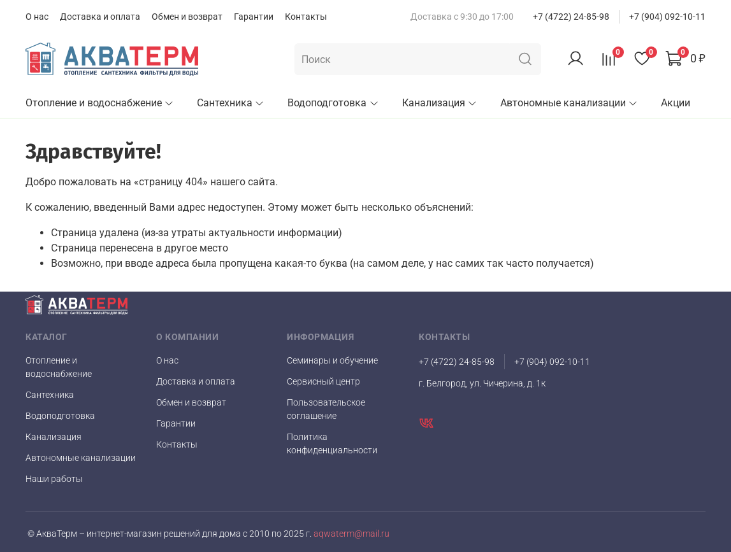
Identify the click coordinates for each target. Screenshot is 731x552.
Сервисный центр (323, 381)
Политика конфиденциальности (332, 443)
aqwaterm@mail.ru (350, 533)
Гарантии (253, 16)
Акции (675, 103)
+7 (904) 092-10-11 (667, 16)
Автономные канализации (569, 103)
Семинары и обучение (332, 360)
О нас (36, 16)
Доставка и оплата (100, 16)
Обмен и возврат (187, 16)
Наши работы (54, 479)
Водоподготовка (333, 103)
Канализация (439, 103)
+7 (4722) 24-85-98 (571, 16)
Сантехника (230, 103)
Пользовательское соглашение (326, 409)
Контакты (306, 16)
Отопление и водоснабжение (99, 103)
